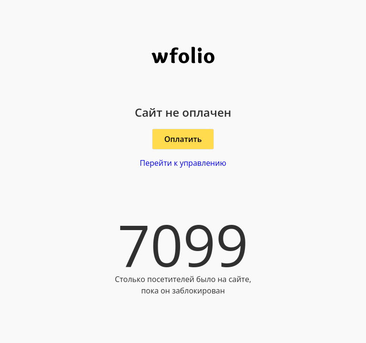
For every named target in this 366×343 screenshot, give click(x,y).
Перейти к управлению (183, 163)
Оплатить (183, 139)
